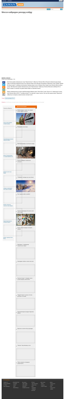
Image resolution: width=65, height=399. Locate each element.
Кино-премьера (7, 386)
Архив (48, 9)
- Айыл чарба (24, 383)
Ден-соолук (43, 382)
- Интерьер (33, 387)
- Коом (14, 386)
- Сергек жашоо (44, 386)
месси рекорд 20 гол (9, 98)
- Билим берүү (15, 387)
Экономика (24, 382)
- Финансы (24, 386)
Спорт (51, 386)
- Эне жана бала (34, 383)
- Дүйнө (51, 389)
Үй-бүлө (33, 382)
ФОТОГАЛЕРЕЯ (7, 383)
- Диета (42, 383)
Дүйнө (51, 382)
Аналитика (10, 0)
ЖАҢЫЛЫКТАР (16, 382)
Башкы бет (4, 0)
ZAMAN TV (6, 382)
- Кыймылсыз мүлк (25, 387)
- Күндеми (15, 383)
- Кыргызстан (52, 383)
